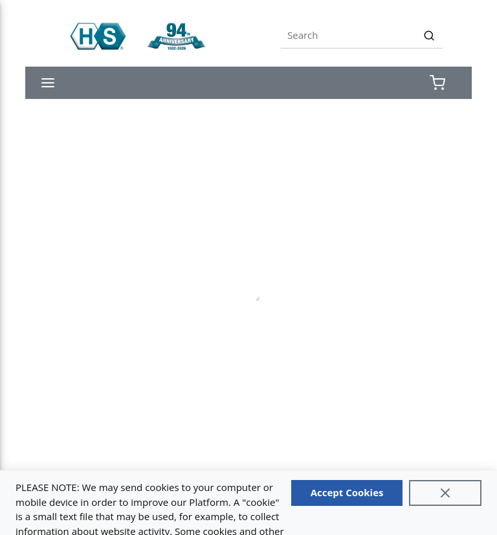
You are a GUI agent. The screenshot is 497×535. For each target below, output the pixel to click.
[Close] (445, 493)
